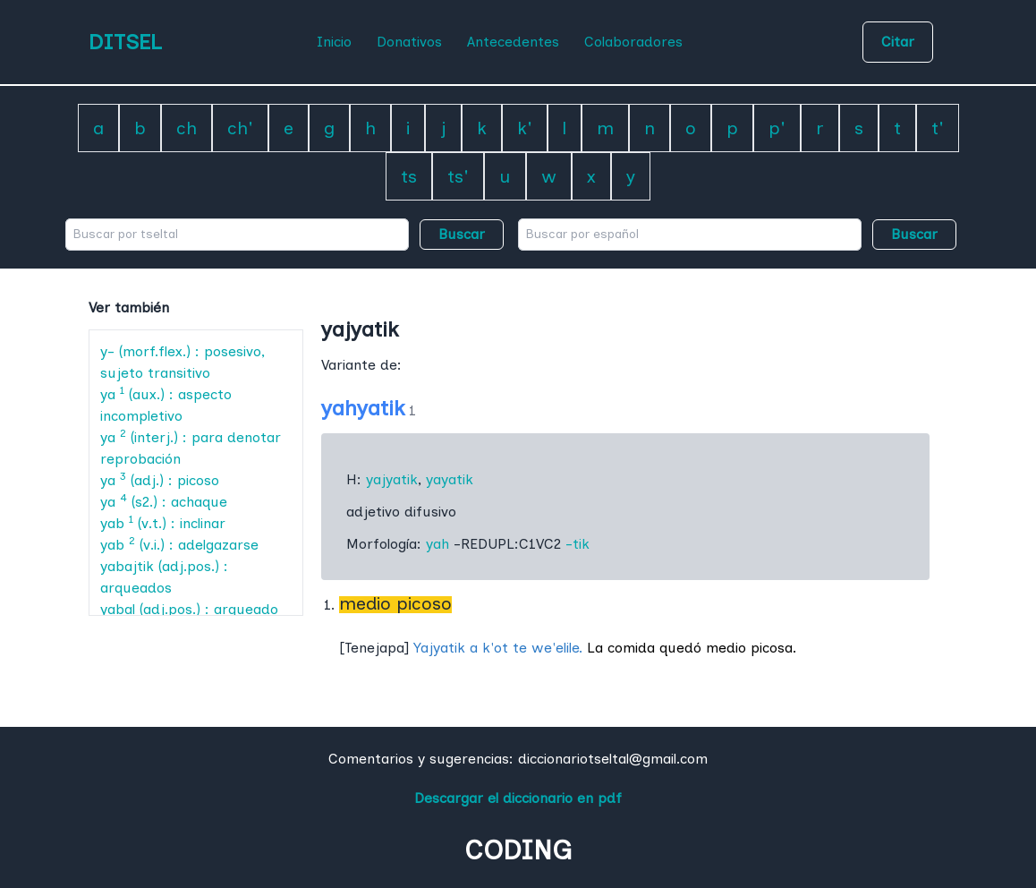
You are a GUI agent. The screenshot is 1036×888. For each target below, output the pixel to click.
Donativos (409, 41)
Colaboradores (633, 41)
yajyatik (392, 479)
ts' (458, 176)
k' (524, 128)
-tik (577, 543)
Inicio (334, 41)
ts (409, 176)
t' (937, 128)
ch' (240, 128)
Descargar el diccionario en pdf (518, 798)
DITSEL (125, 42)
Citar (897, 41)
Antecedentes (513, 41)
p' (777, 128)
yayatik (449, 479)
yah (437, 543)
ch (186, 128)
